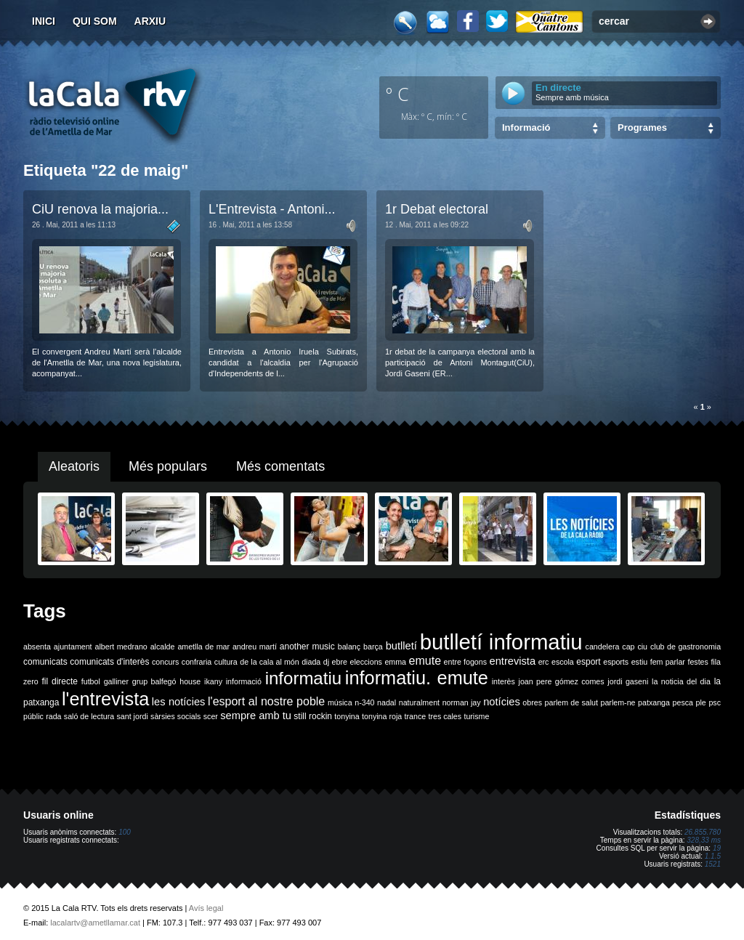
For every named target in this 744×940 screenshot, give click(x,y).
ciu (642, 646)
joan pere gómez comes (561, 681)
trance (415, 716)
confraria (196, 661)
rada (53, 716)
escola (562, 661)
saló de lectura (89, 716)
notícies (501, 702)
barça (373, 646)
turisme (476, 716)
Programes (642, 127)
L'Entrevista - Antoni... (272, 209)
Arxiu (150, 21)
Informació (526, 127)
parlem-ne (618, 702)
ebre (339, 661)
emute (425, 661)
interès (503, 681)
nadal (386, 702)
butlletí (401, 646)
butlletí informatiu (501, 642)
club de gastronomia (685, 646)
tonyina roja (382, 716)
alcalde (162, 646)
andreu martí (254, 646)
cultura (226, 661)
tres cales (444, 716)
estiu (639, 661)
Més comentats (280, 466)
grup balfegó (154, 681)
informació (244, 681)
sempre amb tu (255, 715)
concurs (165, 661)
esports (615, 661)
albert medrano (121, 646)
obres (532, 702)
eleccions (365, 661)
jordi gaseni (627, 681)
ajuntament (73, 646)
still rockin (313, 716)
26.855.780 (702, 832)
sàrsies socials (175, 716)
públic (33, 716)
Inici (43, 21)
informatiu (303, 678)
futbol (90, 681)
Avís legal (206, 908)
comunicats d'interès (109, 662)
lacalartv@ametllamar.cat (95, 922)
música (340, 702)
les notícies (179, 702)
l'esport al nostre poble (266, 701)
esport (588, 662)
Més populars (168, 466)
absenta (37, 646)
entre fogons (465, 661)
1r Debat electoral (436, 209)
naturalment (419, 702)
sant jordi (132, 716)
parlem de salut (571, 702)
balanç (349, 646)
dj (326, 661)
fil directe (60, 681)
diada (311, 661)
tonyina (346, 716)
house (190, 681)
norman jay (461, 702)
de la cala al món (269, 661)
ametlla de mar (203, 646)
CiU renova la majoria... (100, 209)
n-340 (364, 702)
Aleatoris (74, 466)
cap (628, 646)
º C (397, 93)
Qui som (95, 21)
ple (701, 702)
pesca (683, 702)
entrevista (513, 661)
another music (307, 646)
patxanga (654, 702)
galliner (116, 681)
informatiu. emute (416, 678)
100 (124, 832)
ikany (213, 681)
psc (714, 702)
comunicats (45, 662)
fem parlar (667, 661)
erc (543, 661)
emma (395, 661)
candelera (603, 646)
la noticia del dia (681, 681)
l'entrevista (105, 699)
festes (697, 661)
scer (210, 716)
